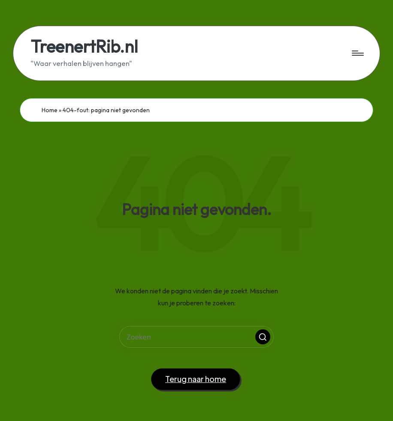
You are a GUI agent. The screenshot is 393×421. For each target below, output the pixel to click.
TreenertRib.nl (84, 46)
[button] (262, 336)
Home (49, 110)
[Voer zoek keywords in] (196, 337)
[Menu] (357, 53)
